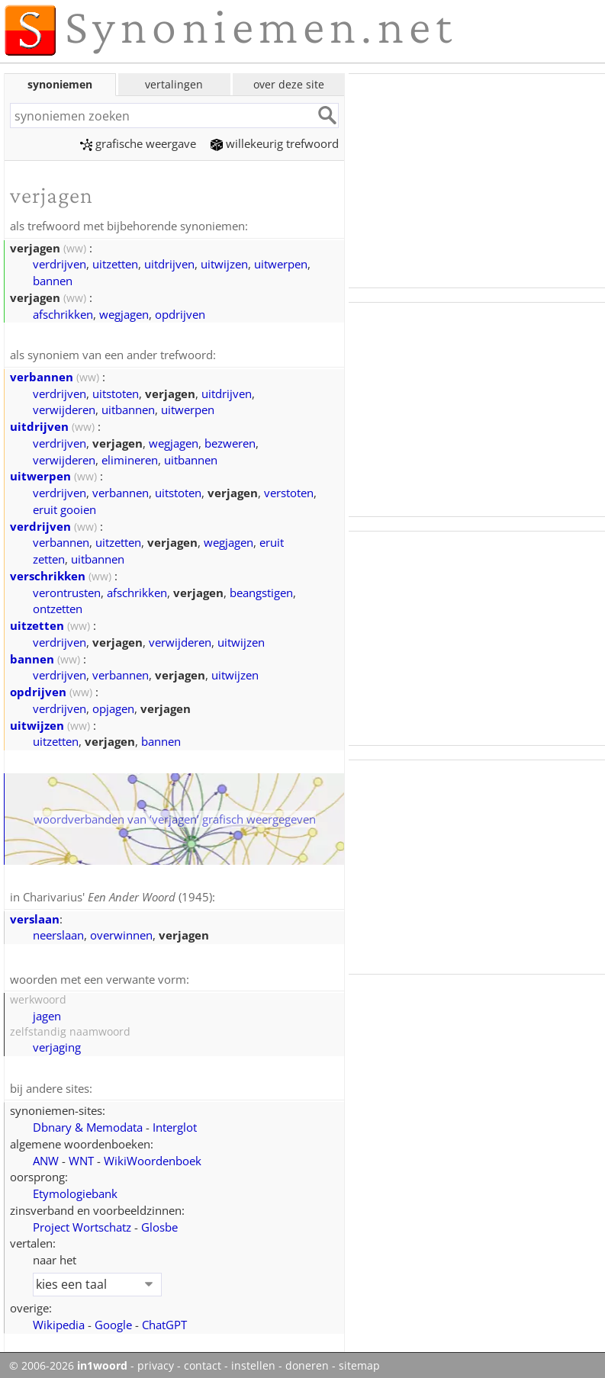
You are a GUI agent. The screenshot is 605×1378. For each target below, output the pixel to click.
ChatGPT (164, 1320)
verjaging (57, 1044)
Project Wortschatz (82, 1223)
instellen (253, 1362)
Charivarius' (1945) (117, 895)
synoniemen (59, 84)
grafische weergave (138, 143)
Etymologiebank (75, 1189)
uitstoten (115, 392)
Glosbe (159, 1223)
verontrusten (67, 591)
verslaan (35, 916)
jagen (47, 1012)
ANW (46, 1156)
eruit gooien (64, 508)
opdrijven (180, 313)
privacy (155, 1362)
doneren (307, 1362)
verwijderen (64, 408)
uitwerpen (280, 263)
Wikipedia (59, 1320)
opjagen (113, 707)
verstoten (289, 491)
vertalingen (174, 84)
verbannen (41, 375)
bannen (52, 279)
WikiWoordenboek (152, 1156)
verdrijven (59, 263)
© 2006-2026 (68, 1362)
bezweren (230, 441)
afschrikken (63, 313)
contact (202, 1362)
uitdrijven (169, 263)
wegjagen (124, 313)
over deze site (288, 84)
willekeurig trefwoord (275, 143)
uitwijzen (224, 263)
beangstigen (261, 591)
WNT (81, 1156)
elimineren (129, 458)
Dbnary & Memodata (88, 1123)
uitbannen (128, 408)
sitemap (359, 1362)
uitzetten (115, 263)
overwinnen (121, 932)
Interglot (175, 1123)
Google (113, 1320)
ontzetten (57, 607)
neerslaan (58, 932)
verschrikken (47, 574)
